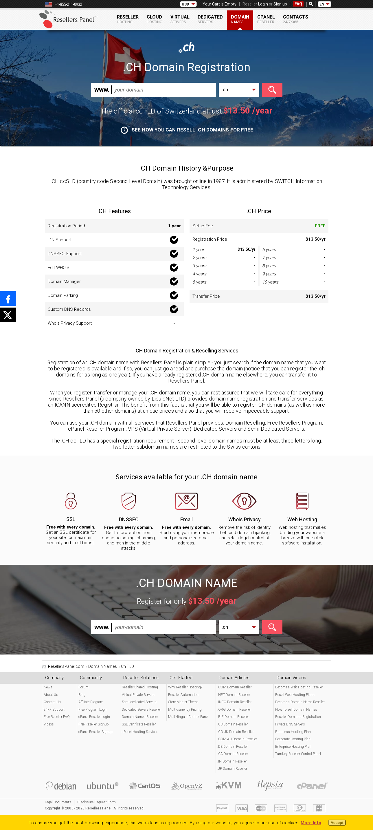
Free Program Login (93, 709)
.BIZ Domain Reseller (233, 717)
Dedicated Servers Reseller (141, 709)
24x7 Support (54, 709)
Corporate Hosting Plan (292, 739)
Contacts (295, 19)
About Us (51, 695)
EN (321, 4)
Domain (240, 19)
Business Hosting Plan (293, 732)
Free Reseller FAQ (57, 717)
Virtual (180, 19)
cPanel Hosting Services (140, 732)
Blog (81, 695)
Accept (336, 822)
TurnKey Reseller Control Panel (298, 754)
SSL (70, 519)
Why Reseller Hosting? (185, 687)
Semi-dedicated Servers (139, 702)
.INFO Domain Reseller (234, 702)
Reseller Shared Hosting (140, 687)
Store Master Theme (183, 702)
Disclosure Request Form (96, 802)
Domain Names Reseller (140, 717)
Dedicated (210, 19)
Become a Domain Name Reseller (300, 702)
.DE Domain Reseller (232, 747)
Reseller (128, 19)
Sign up (280, 4)
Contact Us (52, 702)
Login (263, 4)
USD (185, 4)
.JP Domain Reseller (232, 769)
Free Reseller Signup (93, 724)
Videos (49, 724)
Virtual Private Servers (138, 695)
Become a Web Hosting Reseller (299, 687)
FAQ (298, 3)
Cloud (154, 19)
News (48, 687)
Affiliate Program (90, 702)
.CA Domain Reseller (232, 754)
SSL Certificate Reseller (139, 724)
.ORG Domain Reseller (234, 709)
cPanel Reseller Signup (95, 732)
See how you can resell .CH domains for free (187, 130)
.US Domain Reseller (232, 724)
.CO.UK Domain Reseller (235, 732)
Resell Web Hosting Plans (295, 695)
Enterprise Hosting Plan (293, 747)
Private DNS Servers (290, 724)
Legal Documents (58, 802)
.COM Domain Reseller (234, 687)
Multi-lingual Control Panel (188, 717)
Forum (83, 687)
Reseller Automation (183, 695)
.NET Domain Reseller (233, 695)
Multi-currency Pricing (185, 709)
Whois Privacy (244, 519)
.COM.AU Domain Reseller (237, 739)
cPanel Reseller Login (94, 717)
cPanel (266, 19)
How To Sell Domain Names (296, 709)
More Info (311, 822)
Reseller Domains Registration (298, 717)
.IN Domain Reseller (232, 761)
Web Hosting (302, 519)
